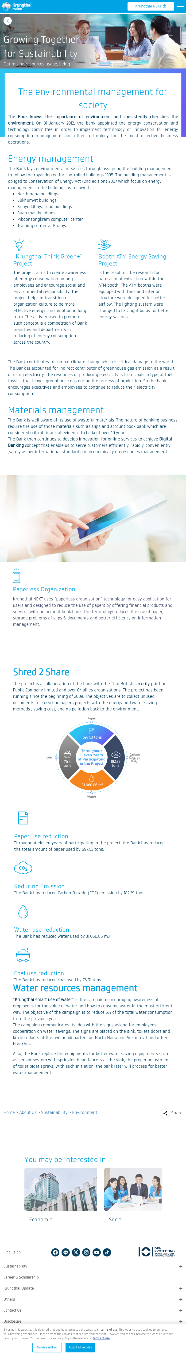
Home (9, 1112)
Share (176, 1112)
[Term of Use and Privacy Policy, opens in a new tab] (109, 1333)
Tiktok (107, 1252)
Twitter (76, 1252)
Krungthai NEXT (150, 22)
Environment (84, 1112)
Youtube (97, 1252)
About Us (28, 1112)
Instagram (86, 1252)
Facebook (55, 1252)
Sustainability (54, 1112)
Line (66, 1252)
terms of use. (101, 1341)
